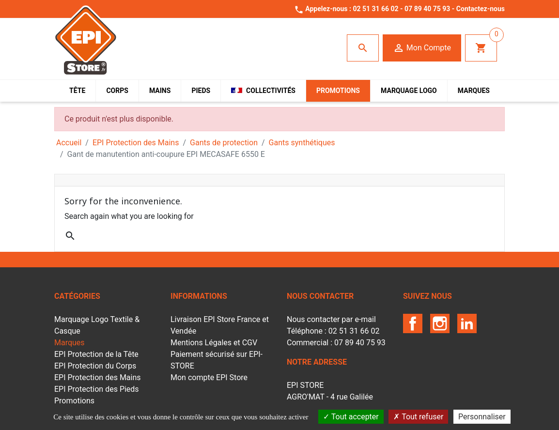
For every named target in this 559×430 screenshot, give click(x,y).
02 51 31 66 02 (375, 9)
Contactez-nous (480, 9)
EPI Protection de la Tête (96, 354)
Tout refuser (418, 416)
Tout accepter (351, 416)
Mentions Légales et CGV (214, 342)
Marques (69, 342)
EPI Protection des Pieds (96, 389)
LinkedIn (467, 323)
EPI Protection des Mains (97, 377)
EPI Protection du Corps (95, 365)
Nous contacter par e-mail (331, 319)
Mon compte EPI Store (209, 377)
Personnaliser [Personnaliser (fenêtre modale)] (482, 416)
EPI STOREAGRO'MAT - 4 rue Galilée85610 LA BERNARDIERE (330, 397)
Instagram (440, 323)
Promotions (74, 400)
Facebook (412, 323)
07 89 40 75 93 (427, 9)
